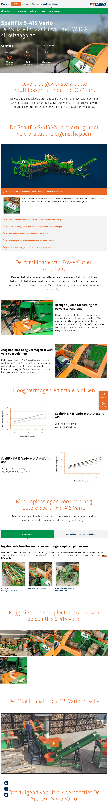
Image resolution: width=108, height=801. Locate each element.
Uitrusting (22, 11)
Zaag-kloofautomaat (32, 4)
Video (42, 11)
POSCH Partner (48, 46)
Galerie (33, 11)
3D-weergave (54, 11)
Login (15, 4)
